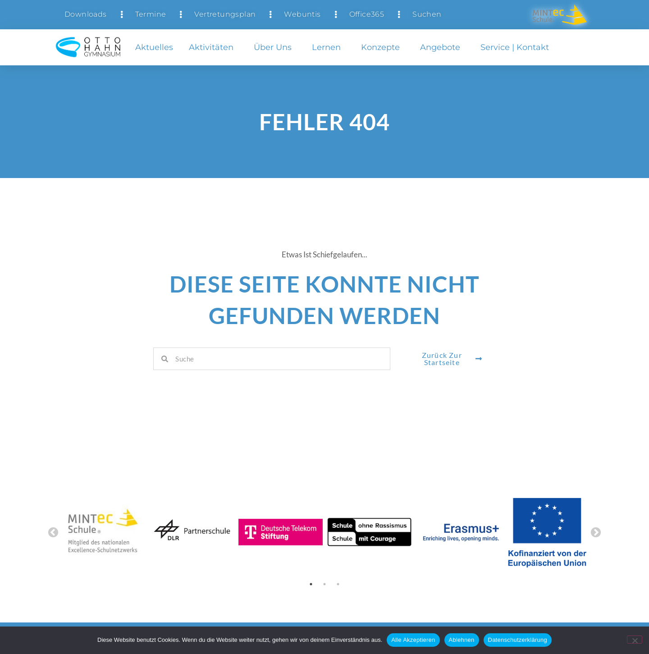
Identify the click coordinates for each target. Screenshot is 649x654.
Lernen (328, 47)
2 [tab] (324, 584)
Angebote (442, 47)
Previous (53, 533)
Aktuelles (154, 47)
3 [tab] (338, 584)
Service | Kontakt (516, 47)
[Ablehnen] (634, 640)
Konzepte (382, 47)
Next (596, 533)
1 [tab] (310, 584)
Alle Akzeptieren (413, 639)
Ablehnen (462, 639)
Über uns (275, 47)
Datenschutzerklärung (517, 639)
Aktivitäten (213, 47)
